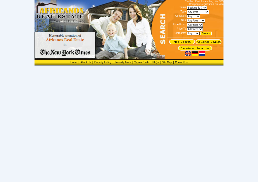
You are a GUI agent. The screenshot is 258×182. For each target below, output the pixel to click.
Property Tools (123, 62)
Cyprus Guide (141, 62)
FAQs (155, 62)
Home (74, 62)
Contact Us (181, 62)
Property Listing (102, 62)
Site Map (167, 62)
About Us (85, 62)
